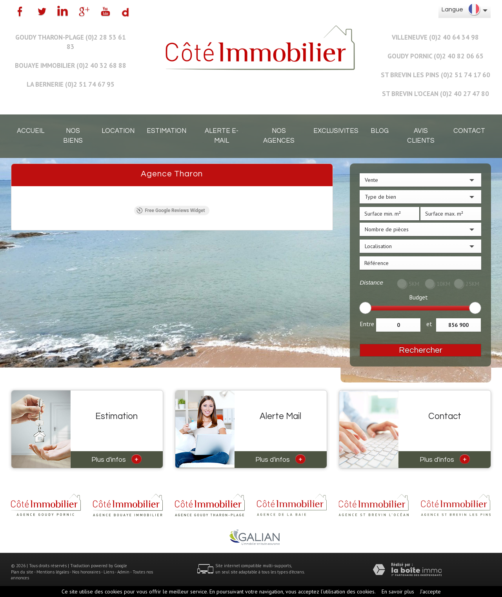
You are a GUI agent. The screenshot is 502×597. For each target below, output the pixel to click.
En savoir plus (398, 591)
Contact (469, 130)
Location (118, 130)
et (429, 324)
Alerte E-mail (221, 135)
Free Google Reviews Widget (170, 210)
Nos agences (279, 135)
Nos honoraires (86, 572)
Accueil (30, 130)
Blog (380, 130)
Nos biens (73, 135)
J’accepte (430, 591)
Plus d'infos (116, 459)
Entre (367, 324)
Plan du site (22, 572)
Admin (123, 572)
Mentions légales (52, 572)
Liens (109, 572)
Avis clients (421, 135)
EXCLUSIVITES (335, 130)
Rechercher (420, 350)
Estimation (166, 130)
